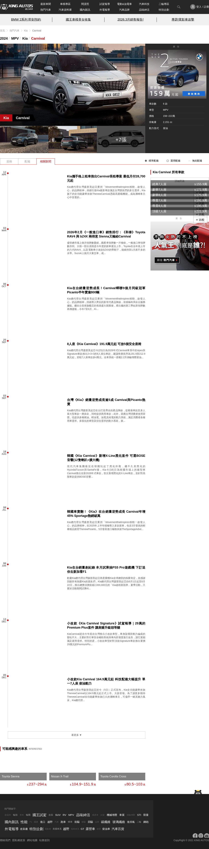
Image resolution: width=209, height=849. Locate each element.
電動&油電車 (124, 3)
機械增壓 (112, 814)
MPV (15, 38)
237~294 (36, 784)
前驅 (77, 821)
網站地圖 (32, 840)
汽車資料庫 (65, 9)
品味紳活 (144, 9)
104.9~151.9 (82, 784)
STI (139, 814)
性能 (24, 822)
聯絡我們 (5, 840)
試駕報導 (104, 3)
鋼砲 (146, 821)
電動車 (48, 829)
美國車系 (57, 829)
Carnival (38, 38)
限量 (146, 814)
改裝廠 (24, 828)
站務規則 (44, 840)
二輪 (139, 822)
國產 (36, 822)
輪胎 (15, 815)
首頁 (2, 30)
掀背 (99, 829)
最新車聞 (45, 3)
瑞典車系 (75, 829)
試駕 (102, 815)
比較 (201, 219)
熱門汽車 (45, 9)
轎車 (70, 822)
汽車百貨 (118, 829)
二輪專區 (164, 3)
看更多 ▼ (76, 735)
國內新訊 (85, 9)
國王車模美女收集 (78, 19)
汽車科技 (144, 3)
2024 (4, 38)
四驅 (90, 821)
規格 (9, 161)
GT (82, 828)
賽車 (22, 815)
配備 (27, 161)
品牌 (97, 822)
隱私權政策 (18, 840)
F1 (31, 822)
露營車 (90, 829)
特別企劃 (164, 9)
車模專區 (65, 3)
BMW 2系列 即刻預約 (26, 19)
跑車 (63, 821)
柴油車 (106, 828)
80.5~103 (134, 784)
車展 (122, 814)
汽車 (57, 822)
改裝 (51, 815)
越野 (50, 821)
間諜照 (85, 3)
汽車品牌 (124, 9)
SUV (58, 814)
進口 (42, 821)
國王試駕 (40, 815)
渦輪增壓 (131, 815)
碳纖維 (105, 822)
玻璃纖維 (119, 822)
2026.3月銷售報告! (131, 19)
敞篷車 (8, 815)
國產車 (95, 815)
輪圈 (28, 815)
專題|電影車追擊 (183, 19)
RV (64, 814)
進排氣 (131, 821)
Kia (26, 30)
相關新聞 (45, 161)
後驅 (84, 822)
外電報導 (104, 9)
